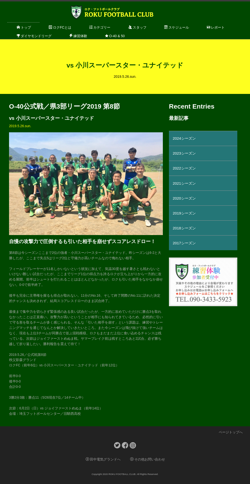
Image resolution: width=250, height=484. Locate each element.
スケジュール (176, 27)
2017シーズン (184, 243)
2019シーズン (184, 213)
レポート (216, 27)
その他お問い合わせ (147, 459)
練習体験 (78, 36)
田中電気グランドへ (103, 459)
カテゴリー (99, 27)
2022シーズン (184, 168)
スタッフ (137, 27)
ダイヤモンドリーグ (34, 36)
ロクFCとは (60, 27)
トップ (24, 27)
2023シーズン (184, 153)
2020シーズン (184, 198)
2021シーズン (184, 183)
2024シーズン (184, 138)
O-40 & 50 (115, 36)
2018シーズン (184, 228)
